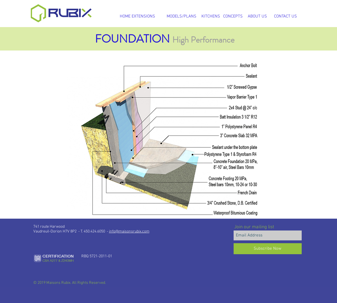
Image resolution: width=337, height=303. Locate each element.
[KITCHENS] (210, 16)
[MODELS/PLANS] (181, 16)
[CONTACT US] (285, 16)
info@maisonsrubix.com (129, 231)
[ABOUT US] (257, 16)
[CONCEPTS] (233, 16)
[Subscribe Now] (268, 248)
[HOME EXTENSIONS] (137, 16)
